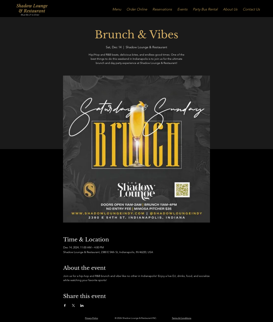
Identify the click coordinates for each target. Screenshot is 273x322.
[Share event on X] (73, 305)
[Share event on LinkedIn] (82, 305)
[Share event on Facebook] (65, 305)
